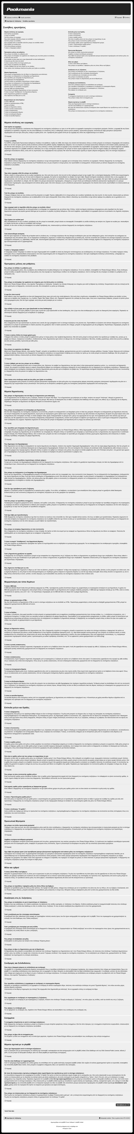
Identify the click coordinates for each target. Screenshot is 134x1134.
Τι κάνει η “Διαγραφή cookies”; (12, 48)
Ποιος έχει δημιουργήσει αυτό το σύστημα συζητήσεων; (83, 104)
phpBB (23, 327)
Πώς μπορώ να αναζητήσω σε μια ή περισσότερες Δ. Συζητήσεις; (86, 71)
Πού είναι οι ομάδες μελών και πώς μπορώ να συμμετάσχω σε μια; (87, 39)
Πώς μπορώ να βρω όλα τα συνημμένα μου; (80, 97)
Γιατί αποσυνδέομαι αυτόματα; (12, 46)
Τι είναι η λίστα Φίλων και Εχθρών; (78, 63)
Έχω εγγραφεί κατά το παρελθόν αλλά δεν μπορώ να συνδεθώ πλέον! (24, 42)
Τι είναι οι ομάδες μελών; (75, 37)
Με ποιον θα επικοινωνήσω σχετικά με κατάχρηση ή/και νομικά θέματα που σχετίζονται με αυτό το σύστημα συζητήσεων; (98, 108)
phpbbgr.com (74, 1126)
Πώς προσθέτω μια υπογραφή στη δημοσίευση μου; (19, 77)
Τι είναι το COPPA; (9, 35)
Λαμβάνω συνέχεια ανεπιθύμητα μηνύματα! (80, 54)
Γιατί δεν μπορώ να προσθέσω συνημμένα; (16, 86)
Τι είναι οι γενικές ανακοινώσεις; (13, 108)
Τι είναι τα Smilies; (9, 105)
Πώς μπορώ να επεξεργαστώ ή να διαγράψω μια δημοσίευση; (21, 76)
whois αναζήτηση (50, 1077)
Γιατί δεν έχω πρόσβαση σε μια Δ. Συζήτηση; (16, 85)
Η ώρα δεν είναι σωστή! (11, 57)
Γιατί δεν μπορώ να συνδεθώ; (12, 40)
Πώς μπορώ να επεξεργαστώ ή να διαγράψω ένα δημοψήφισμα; (22, 83)
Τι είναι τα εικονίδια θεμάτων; (12, 115)
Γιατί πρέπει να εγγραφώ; (11, 33)
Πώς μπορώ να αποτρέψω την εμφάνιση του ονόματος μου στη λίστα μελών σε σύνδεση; (29, 55)
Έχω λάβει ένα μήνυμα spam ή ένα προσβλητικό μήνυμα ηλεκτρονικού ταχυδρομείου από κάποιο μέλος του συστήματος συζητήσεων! (98, 56)
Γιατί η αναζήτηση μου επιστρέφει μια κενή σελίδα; (82, 75)
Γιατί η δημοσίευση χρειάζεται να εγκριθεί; (16, 93)
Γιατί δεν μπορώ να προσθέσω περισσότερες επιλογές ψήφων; (22, 81)
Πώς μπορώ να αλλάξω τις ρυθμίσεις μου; (16, 54)
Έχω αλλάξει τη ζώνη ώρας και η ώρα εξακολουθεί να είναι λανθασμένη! (24, 59)
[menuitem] (24, 17)
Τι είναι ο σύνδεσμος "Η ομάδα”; (77, 46)
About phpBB (43, 1052)
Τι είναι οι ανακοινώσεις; (11, 110)
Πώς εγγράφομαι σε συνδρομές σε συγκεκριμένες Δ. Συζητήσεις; (86, 88)
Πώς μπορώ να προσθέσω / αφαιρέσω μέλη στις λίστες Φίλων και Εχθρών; (89, 65)
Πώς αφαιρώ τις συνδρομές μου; (77, 90)
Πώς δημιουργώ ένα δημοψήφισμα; (14, 79)
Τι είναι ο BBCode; (9, 101)
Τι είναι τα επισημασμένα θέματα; (13, 112)
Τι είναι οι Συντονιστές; (74, 35)
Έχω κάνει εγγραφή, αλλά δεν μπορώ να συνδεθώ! (18, 39)
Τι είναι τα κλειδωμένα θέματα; (12, 114)
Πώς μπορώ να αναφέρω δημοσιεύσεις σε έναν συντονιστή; (21, 90)
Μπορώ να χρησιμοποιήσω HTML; (14, 103)
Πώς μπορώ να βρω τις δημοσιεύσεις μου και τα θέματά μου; (85, 78)
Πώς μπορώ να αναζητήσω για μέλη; (78, 77)
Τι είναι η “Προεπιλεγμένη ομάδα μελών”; (79, 44)
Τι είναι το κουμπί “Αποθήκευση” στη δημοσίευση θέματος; (20, 92)
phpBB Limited (81, 1050)
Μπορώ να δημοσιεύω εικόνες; (13, 107)
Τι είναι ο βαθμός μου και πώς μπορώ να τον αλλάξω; (19, 66)
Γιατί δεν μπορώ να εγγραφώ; (12, 37)
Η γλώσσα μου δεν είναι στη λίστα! (14, 61)
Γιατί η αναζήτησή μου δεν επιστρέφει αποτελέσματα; (83, 73)
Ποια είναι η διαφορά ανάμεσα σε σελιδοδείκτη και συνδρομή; (85, 84)
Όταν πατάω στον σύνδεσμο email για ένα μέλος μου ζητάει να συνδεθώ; (24, 68)
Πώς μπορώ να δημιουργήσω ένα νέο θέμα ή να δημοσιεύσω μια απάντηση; (25, 74)
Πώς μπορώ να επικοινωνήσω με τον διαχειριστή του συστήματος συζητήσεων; (90, 111)
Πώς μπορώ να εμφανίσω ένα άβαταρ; (15, 64)
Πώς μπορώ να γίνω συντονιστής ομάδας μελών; (82, 40)
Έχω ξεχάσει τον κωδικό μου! (12, 44)
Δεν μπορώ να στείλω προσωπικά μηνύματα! (81, 52)
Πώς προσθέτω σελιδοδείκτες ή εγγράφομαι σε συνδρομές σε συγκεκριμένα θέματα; (91, 86)
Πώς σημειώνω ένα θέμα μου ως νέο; (14, 95)
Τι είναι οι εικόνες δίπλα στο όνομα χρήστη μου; (17, 63)
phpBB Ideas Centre (20, 1065)
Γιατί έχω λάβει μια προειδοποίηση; (14, 88)
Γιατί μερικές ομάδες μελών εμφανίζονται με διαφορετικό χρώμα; (86, 42)
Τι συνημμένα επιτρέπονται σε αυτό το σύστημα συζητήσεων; (85, 96)
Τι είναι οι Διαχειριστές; (74, 33)
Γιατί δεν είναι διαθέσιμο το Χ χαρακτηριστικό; (81, 105)
